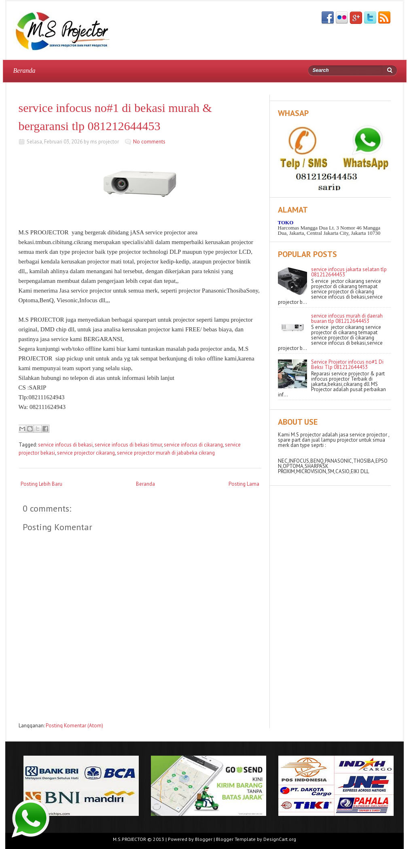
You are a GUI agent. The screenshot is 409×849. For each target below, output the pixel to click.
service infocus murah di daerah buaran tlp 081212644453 (347, 318)
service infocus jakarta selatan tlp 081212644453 (349, 272)
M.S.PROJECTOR (129, 839)
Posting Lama (244, 483)
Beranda (24, 70)
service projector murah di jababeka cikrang (166, 452)
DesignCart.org (279, 839)
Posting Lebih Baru (41, 483)
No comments (149, 141)
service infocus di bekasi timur (128, 444)
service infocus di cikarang (193, 444)
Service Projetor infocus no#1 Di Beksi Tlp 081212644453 (347, 364)
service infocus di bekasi (65, 444)
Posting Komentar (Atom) (74, 725)
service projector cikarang (86, 452)
